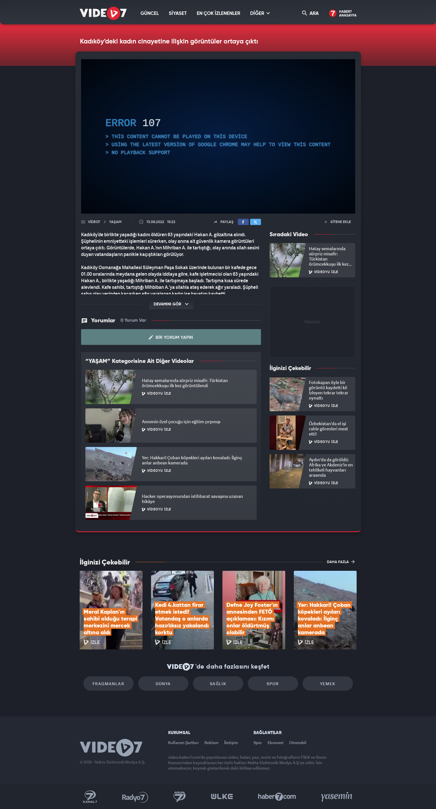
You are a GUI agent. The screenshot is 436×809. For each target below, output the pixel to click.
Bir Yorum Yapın (171, 337)
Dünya (163, 683)
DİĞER (260, 13)
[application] (218, 136)
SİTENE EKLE (337, 222)
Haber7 (277, 796)
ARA (310, 13)
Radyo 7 (135, 796)
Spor (273, 683)
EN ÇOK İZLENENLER (218, 13)
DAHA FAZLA (341, 561)
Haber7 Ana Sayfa (343, 13)
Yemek (327, 683)
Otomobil (297, 742)
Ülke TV (222, 796)
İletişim (231, 742)
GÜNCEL (149, 13)
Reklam (211, 742)
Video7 (94, 222)
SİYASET (178, 13)
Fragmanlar (108, 683)
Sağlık (218, 683)
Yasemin (337, 796)
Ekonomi (276, 742)
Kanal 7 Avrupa (179, 796)
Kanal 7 (90, 796)
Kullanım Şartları (183, 742)
